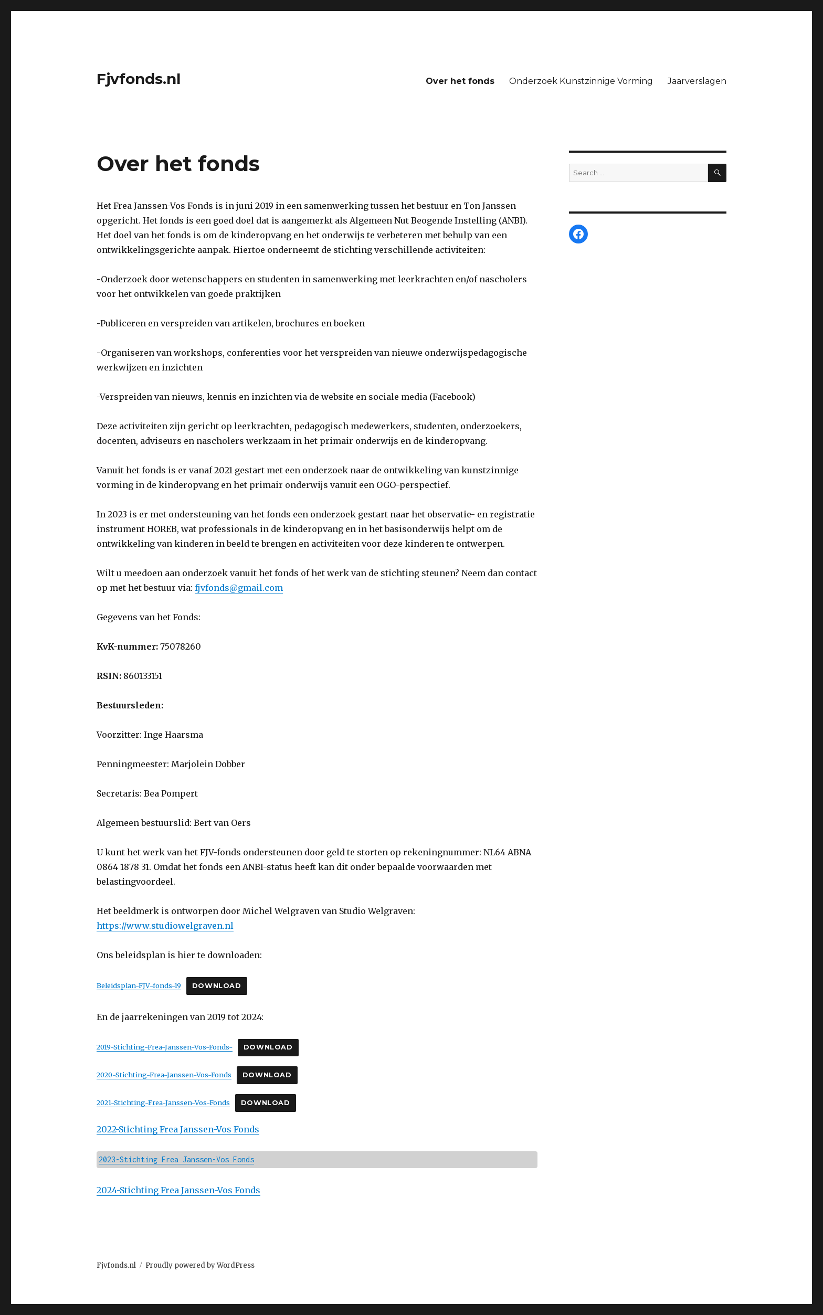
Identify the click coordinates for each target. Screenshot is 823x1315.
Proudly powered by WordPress (200, 1265)
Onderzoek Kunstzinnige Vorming (581, 81)
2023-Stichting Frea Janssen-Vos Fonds (176, 1159)
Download (216, 986)
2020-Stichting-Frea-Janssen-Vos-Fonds (164, 1074)
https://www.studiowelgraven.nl (165, 925)
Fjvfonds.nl (139, 79)
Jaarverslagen (697, 81)
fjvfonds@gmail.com (239, 587)
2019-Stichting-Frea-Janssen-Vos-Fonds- (165, 1047)
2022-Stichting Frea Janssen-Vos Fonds (178, 1129)
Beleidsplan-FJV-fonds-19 (139, 985)
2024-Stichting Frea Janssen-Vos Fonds (178, 1190)
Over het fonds (460, 81)
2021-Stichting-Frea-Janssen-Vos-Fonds (163, 1102)
